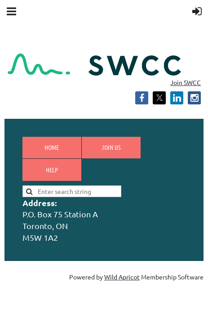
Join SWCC (185, 82)
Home (51, 147)
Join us (111, 147)
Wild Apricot (122, 277)
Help (52, 170)
